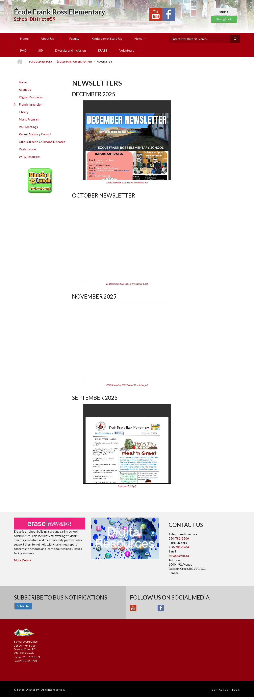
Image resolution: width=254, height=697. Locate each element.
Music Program (29, 119)
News (138, 38)
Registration (27, 149)
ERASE (102, 50)
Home (24, 38)
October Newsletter (103, 195)
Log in (236, 690)
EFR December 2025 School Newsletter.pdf (127, 182)
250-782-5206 (179, 538)
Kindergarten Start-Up (106, 38)
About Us (47, 38)
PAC (23, 50)
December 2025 (93, 94)
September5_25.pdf (127, 486)
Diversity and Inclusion (70, 50)
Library (23, 112)
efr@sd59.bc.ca (179, 555)
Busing (223, 11)
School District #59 (34, 19)
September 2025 (94, 397)
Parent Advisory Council (35, 134)
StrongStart (223, 19)
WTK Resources (29, 156)
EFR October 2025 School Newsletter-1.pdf (127, 283)
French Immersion (30, 104)
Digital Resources (31, 97)
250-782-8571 (31, 657)
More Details (23, 560)
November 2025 (94, 296)
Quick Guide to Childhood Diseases (42, 142)
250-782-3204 (179, 547)
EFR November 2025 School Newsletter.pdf (127, 385)
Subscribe (23, 606)
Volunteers (126, 50)
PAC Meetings (28, 127)
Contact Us (220, 690)
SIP (40, 50)
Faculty (74, 38)
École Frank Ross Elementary (59, 11)
